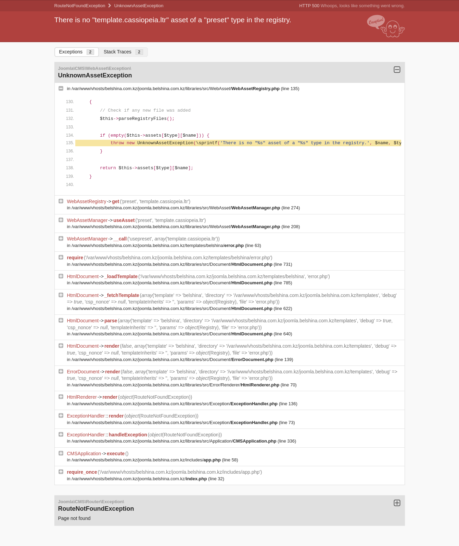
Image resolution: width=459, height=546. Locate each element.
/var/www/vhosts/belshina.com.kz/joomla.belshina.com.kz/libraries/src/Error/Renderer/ (176, 384)
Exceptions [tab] (76, 52)
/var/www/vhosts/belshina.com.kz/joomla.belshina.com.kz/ (140, 478)
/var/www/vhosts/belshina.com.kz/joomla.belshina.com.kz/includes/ (147, 459)
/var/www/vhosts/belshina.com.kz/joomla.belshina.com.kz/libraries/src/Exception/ (175, 403)
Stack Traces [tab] (123, 52)
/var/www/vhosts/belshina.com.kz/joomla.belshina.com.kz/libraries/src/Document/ (172, 264)
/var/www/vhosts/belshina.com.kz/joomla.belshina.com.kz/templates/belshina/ (158, 245)
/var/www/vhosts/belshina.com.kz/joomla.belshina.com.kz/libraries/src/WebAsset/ (176, 88)
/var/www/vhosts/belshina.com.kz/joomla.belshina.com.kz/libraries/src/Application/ (175, 441)
